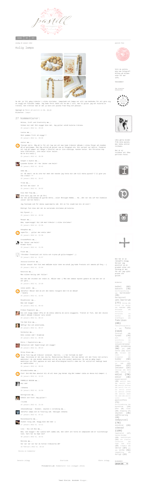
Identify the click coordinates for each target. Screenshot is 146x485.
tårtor (118, 448)
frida (23, 183)
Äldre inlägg (103, 460)
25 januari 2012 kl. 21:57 (32, 257)
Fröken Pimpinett (28, 310)
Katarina (24, 272)
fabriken (121, 320)
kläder (117, 355)
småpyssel (121, 420)
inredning (125, 346)
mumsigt (123, 372)
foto (128, 328)
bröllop (117, 305)
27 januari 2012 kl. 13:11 (32, 425)
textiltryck (126, 437)
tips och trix (123, 444)
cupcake (122, 307)
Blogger (83, 480)
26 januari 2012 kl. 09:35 (32, 366)
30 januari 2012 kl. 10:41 (32, 437)
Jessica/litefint (28, 262)
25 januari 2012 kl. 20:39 (32, 156)
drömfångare (119, 318)
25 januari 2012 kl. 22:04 (32, 267)
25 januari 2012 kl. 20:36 (32, 138)
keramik (123, 353)
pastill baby (125, 381)
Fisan (23, 252)
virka (121, 450)
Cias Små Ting (26, 193)
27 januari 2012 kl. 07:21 (32, 415)
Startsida (64, 460)
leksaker (119, 368)
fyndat (118, 336)
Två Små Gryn (26, 322)
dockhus (118, 316)
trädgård (123, 446)
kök (122, 363)
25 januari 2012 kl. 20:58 (32, 215)
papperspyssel (121, 379)
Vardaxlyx (25, 332)
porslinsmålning (121, 404)
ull (129, 448)
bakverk (119, 289)
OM (27, 38)
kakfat (117, 351)
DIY (33, 38)
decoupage (118, 309)
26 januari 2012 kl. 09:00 (32, 338)
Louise (23, 132)
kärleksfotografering (122, 361)
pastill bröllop (124, 385)
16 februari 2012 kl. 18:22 (32, 447)
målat (118, 374)
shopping (123, 411)
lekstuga (118, 370)
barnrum (125, 300)
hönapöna (24, 230)
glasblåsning (119, 340)
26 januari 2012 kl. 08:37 (32, 328)
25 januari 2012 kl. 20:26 (32, 128)
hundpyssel (118, 342)
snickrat (119, 425)
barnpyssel (120, 298)
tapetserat (119, 433)
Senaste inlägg (23, 460)
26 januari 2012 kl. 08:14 (32, 318)
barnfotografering (122, 291)
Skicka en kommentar (26, 451)
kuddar (118, 359)
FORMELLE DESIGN (27, 380)
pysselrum (119, 406)
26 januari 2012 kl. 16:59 (32, 390)
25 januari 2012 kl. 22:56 (32, 296)
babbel (118, 287)
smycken (119, 413)
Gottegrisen (26, 395)
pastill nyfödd (124, 392)
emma (22, 171)
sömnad (119, 428)
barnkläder (125, 293)
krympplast (119, 357)
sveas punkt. (26, 288)
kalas (128, 351)
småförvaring (121, 415)
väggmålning (119, 452)
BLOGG (20, 38)
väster (23, 142)
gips (116, 338)
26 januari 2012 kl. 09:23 (32, 348)
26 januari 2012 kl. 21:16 (32, 405)
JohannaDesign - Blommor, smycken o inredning (40, 409)
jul (123, 348)
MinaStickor (26, 300)
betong (124, 303)
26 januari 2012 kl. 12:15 (32, 376)
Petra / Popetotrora (29, 342)
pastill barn (125, 383)
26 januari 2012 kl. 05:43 (32, 306)
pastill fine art (125, 387)
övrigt (118, 454)
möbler (118, 377)
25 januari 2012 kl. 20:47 (32, 178)
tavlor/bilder (121, 435)
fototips (118, 333)
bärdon (128, 305)
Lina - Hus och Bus (29, 429)
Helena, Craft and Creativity (33, 122)
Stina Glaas (26, 352)
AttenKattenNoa (27, 370)
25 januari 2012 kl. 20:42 (32, 166)
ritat (128, 408)
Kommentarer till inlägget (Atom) (70, 466)
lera (128, 370)
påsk (117, 408)
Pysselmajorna (26, 419)
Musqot (23, 220)
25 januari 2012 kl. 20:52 (32, 188)
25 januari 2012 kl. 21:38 (32, 235)
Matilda (24, 441)
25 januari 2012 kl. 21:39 (32, 247)
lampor (28, 112)
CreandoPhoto (26, 240)
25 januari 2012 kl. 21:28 (32, 225)
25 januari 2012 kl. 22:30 (32, 284)
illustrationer (122, 344)
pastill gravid (125, 389)
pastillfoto (121, 400)
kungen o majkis (27, 161)
